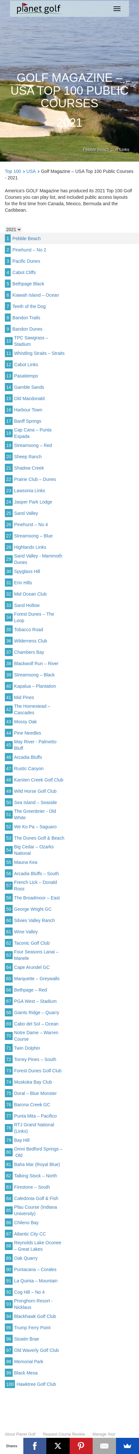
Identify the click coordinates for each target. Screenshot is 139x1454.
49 (8, 791)
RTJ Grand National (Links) (34, 1128)
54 (8, 850)
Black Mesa (26, 1372)
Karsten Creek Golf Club (39, 779)
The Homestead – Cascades (32, 709)
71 (8, 1048)
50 (8, 802)
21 (8, 468)
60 (8, 920)
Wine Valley (26, 931)
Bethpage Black (28, 283)
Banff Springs (27, 421)
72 (8, 1059)
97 (8, 1350)
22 (8, 479)
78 (8, 1127)
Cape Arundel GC (32, 967)
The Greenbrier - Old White (35, 814)
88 (8, 1245)
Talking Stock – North (35, 1175)
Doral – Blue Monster (35, 1093)
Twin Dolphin (27, 1048)
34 (8, 617)
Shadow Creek (29, 468)
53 (8, 838)
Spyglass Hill (27, 571)
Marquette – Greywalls (37, 978)
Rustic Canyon (29, 768)
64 (8, 967)
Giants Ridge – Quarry (36, 1012)
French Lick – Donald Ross (35, 885)
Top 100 (13, 171)
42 (8, 709)
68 (8, 1012)
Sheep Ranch (28, 456)
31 (8, 582)
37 (8, 652)
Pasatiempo (26, 375)
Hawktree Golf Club (36, 1384)
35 (8, 629)
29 (8, 559)
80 (8, 1152)
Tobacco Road (28, 629)
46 (8, 757)
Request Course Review (64, 1434)
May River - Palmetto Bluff (35, 745)
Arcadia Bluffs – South (36, 873)
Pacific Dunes (26, 261)
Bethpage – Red (30, 989)
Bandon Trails (26, 317)
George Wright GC (33, 909)
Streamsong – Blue (33, 535)
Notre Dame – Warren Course (36, 1036)
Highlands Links (30, 547)
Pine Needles (27, 733)
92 (8, 1292)
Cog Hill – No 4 (29, 1292)
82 (8, 1175)
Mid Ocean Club (30, 594)
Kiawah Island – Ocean (35, 295)
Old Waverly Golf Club (36, 1350)
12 (8, 364)
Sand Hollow (27, 605)
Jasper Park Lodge (33, 501)
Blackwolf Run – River (36, 663)
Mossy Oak (25, 721)
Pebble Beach (26, 238)
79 (8, 1140)
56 (8, 873)
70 (8, 1035)
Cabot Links (26, 364)
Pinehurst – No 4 (31, 524)
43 (8, 721)
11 (8, 353)
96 (8, 1339)
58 (8, 897)
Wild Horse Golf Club (35, 791)
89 (8, 1258)
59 (8, 909)
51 (8, 814)
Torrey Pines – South (35, 1059)
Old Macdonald (29, 398)
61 (8, 931)
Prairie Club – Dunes (35, 479)
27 (8, 535)
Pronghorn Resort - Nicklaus (33, 1304)
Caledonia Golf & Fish (36, 1198)
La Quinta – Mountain (36, 1280)
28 (8, 547)
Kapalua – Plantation (35, 686)
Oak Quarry (26, 1258)
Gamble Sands (29, 387)
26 (8, 524)
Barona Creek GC (32, 1104)
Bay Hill (21, 1140)
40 (8, 686)
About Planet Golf (20, 1434)
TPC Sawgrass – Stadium (31, 341)
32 (8, 594)
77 (8, 1116)
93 (8, 1304)
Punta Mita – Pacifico (35, 1116)
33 (8, 605)
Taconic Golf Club (32, 943)
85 (8, 1210)
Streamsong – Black (34, 674)
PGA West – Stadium (35, 1001)
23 (8, 490)
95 (8, 1327)
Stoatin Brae (26, 1339)
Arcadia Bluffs (28, 757)
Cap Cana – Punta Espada (33, 433)
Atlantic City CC (30, 1233)
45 (8, 745)
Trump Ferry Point (32, 1327)
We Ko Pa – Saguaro (35, 826)
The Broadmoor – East (37, 897)
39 (8, 674)
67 (8, 1001)
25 (8, 513)
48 (8, 779)
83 (8, 1187)
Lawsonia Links (29, 490)
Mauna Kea (26, 862)
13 (8, 375)
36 (8, 640)
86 (8, 1222)
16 (8, 409)
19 (8, 445)
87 (8, 1233)
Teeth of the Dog (29, 306)
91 (8, 1280)
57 (8, 885)
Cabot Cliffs (24, 272)
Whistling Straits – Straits (39, 353)
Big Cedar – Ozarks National (34, 850)
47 (8, 768)
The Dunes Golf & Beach (39, 838)
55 (8, 862)
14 (8, 387)
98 (8, 1361)
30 (8, 571)
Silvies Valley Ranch (34, 920)
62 (8, 943)
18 (8, 433)
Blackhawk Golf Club (35, 1316)
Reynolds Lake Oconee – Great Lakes (38, 1246)
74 (8, 1082)
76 (8, 1104)
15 (8, 398)
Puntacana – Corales (35, 1269)
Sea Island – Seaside (35, 802)
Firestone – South (32, 1187)
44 (8, 733)
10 (8, 341)
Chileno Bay (26, 1222)
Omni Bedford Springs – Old (38, 1152)
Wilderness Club (30, 640)
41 (8, 697)
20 (8, 456)
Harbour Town (28, 409)
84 (8, 1198)
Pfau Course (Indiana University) (35, 1210)
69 (8, 1023)
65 (8, 978)
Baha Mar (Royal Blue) (37, 1164)
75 (8, 1093)
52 (8, 826)
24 (8, 501)
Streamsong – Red (33, 445)
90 (8, 1269)
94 (8, 1316)
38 (8, 663)
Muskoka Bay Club (33, 1082)
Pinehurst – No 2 (29, 249)
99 (8, 1372)
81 (8, 1164)
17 (8, 421)
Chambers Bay (29, 652)
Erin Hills (23, 582)
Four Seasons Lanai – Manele (36, 955)
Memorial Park (28, 1361)
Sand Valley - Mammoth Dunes (38, 559)
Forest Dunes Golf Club (38, 1070)
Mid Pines (24, 697)
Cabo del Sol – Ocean (36, 1023)
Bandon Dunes (27, 329)
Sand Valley (26, 513)
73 (8, 1070)
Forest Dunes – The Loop (34, 617)
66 (8, 989)
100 (10, 1384)
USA (31, 171)
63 (8, 955)
